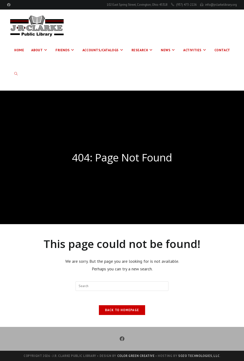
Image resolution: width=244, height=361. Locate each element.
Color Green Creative (136, 356)
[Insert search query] (122, 286)
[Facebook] (122, 339)
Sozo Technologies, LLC (198, 356)
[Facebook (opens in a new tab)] (9, 4)
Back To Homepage (122, 310)
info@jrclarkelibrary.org (221, 5)
